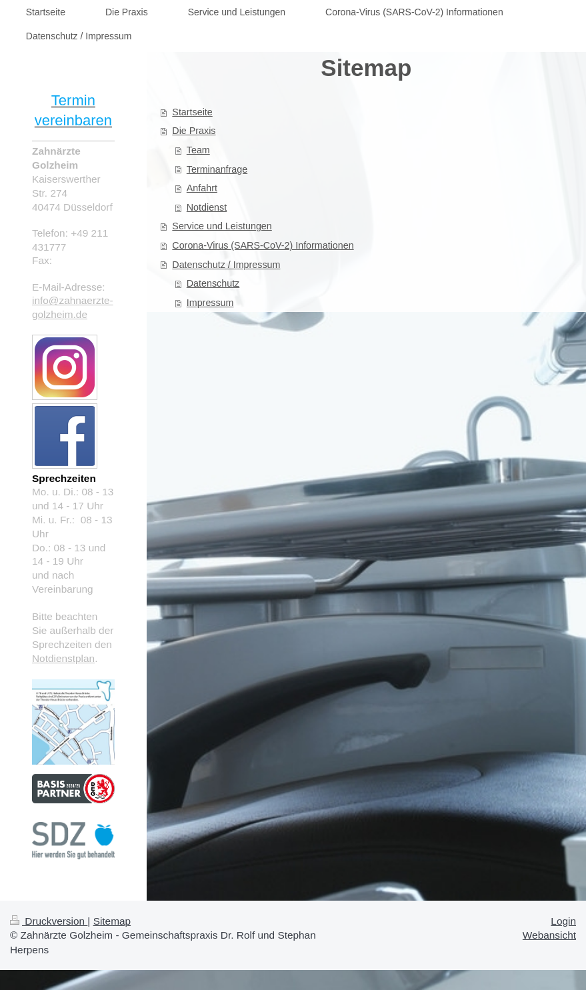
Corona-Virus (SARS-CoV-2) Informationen (262, 245)
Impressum (210, 302)
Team (198, 150)
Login (563, 921)
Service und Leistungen (221, 226)
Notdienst (207, 207)
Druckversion (48, 921)
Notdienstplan (63, 658)
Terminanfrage (217, 169)
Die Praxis (193, 130)
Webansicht (549, 935)
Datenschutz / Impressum (226, 264)
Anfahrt (202, 188)
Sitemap (112, 921)
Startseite (192, 112)
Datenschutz (213, 283)
